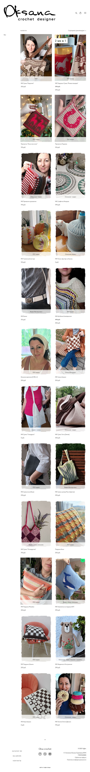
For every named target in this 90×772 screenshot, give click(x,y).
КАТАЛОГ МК (17, 751)
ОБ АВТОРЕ (17, 756)
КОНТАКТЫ (17, 761)
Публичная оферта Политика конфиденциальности (76, 759)
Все (5, 35)
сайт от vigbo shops (45, 767)
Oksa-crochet (45, 748)
